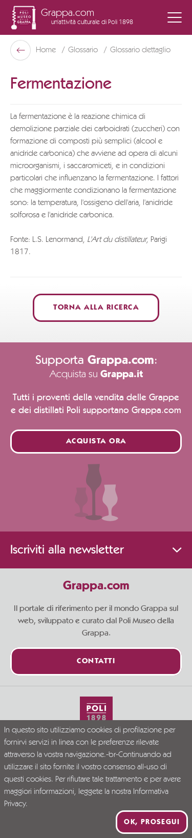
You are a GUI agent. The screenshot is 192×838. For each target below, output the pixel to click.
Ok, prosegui (152, 822)
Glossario (84, 50)
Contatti (96, 661)
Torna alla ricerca (96, 308)
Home (47, 50)
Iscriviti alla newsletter (96, 550)
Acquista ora (96, 441)
